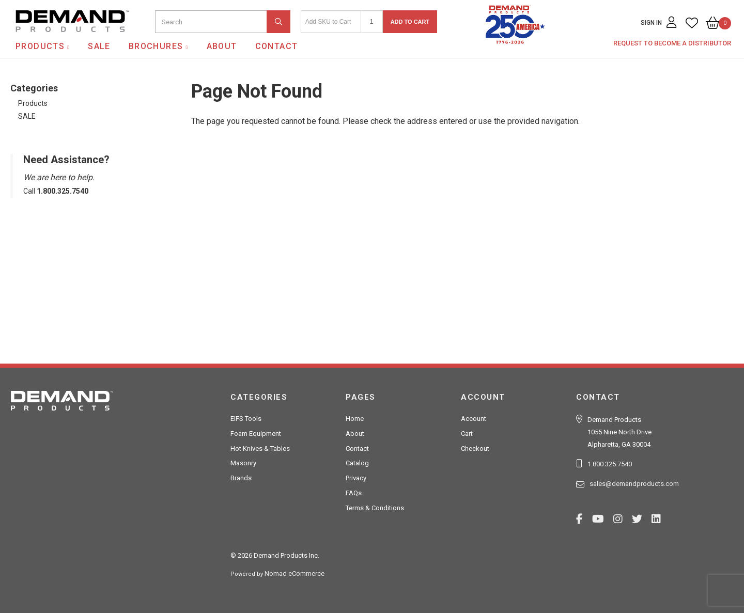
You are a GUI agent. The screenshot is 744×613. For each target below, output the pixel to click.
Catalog (357, 463)
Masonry (243, 463)
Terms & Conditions (375, 508)
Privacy (356, 478)
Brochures (156, 46)
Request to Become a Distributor (672, 43)
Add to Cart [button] (410, 22)
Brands (241, 478)
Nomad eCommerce (294, 573)
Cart (467, 433)
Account (473, 418)
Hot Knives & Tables (260, 448)
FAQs (354, 493)
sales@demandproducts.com (634, 484)
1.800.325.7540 (609, 464)
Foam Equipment (255, 433)
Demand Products (48, 40)
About (222, 46)
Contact (276, 46)
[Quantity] (372, 21)
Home (355, 418)
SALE (99, 46)
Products (40, 46)
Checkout (475, 448)
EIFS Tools (245, 418)
